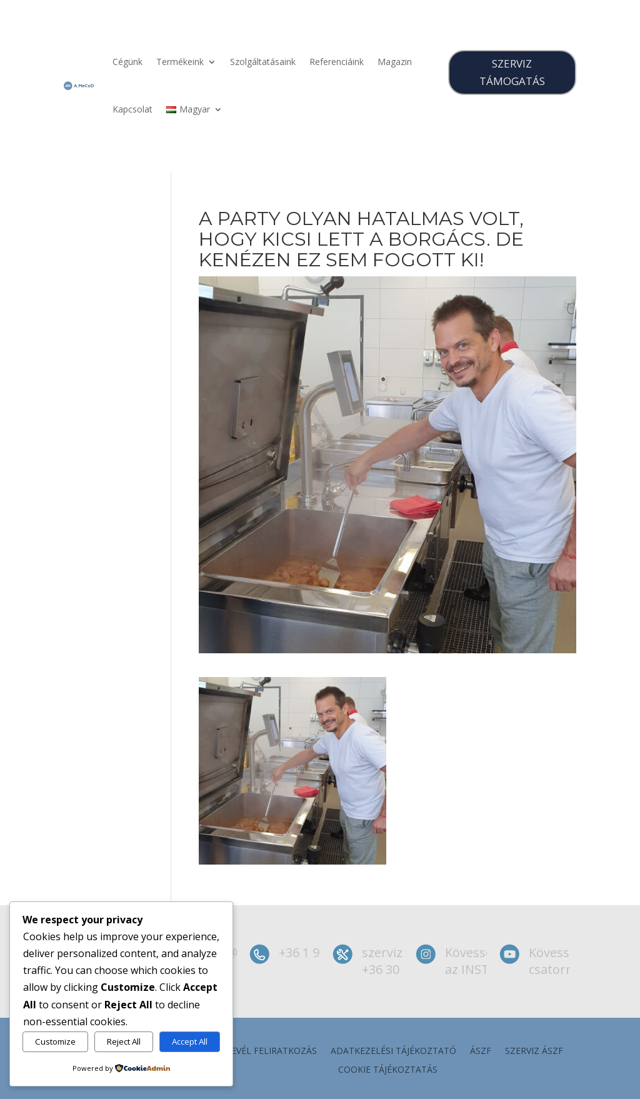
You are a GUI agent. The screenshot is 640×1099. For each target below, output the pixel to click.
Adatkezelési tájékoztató (393, 1051)
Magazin (395, 62)
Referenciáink (336, 62)
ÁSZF (480, 1051)
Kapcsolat (132, 109)
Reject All (124, 1041)
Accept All (190, 1041)
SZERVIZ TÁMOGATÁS (512, 72)
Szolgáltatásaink (263, 62)
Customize (55, 1041)
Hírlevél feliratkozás (264, 1051)
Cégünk (127, 62)
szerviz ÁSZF (534, 1051)
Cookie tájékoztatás (388, 1070)
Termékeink (180, 62)
